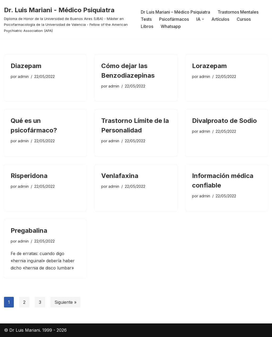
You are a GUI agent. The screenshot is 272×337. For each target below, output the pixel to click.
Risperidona (29, 176)
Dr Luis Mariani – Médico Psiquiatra (175, 12)
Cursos (244, 19)
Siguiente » (65, 302)
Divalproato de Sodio (224, 120)
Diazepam (26, 66)
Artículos (220, 19)
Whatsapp (171, 26)
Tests (146, 19)
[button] (203, 19)
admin (23, 76)
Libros (147, 26)
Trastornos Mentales (238, 12)
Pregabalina (29, 230)
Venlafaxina (119, 176)
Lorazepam (209, 66)
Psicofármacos (174, 19)
